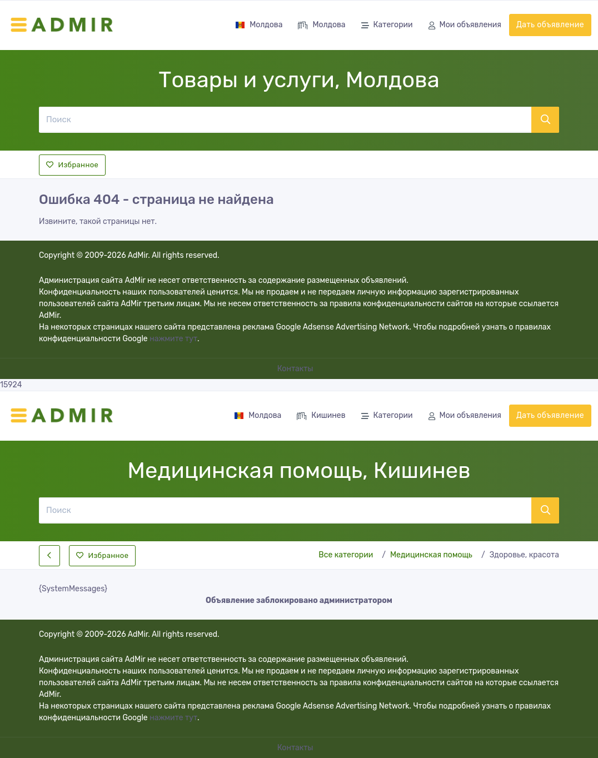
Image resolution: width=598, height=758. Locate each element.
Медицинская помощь (431, 555)
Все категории (345, 555)
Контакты (296, 368)
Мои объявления (464, 26)
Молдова (258, 24)
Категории (387, 26)
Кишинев (321, 416)
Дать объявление (550, 24)
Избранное (72, 165)
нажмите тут (173, 338)
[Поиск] (285, 119)
